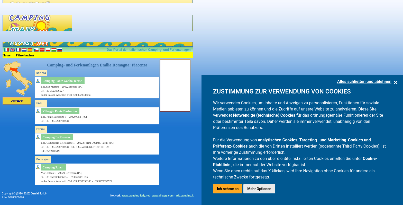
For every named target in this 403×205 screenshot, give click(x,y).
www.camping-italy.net (136, 195)
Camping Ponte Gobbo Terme (62, 81)
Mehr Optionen (259, 189)
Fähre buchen (25, 55)
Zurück (17, 101)
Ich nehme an (228, 189)
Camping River (52, 167)
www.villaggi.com (162, 195)
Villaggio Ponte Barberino (59, 111)
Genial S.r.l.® (39, 193)
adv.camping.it (185, 195)
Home (7, 55)
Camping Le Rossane (56, 137)
